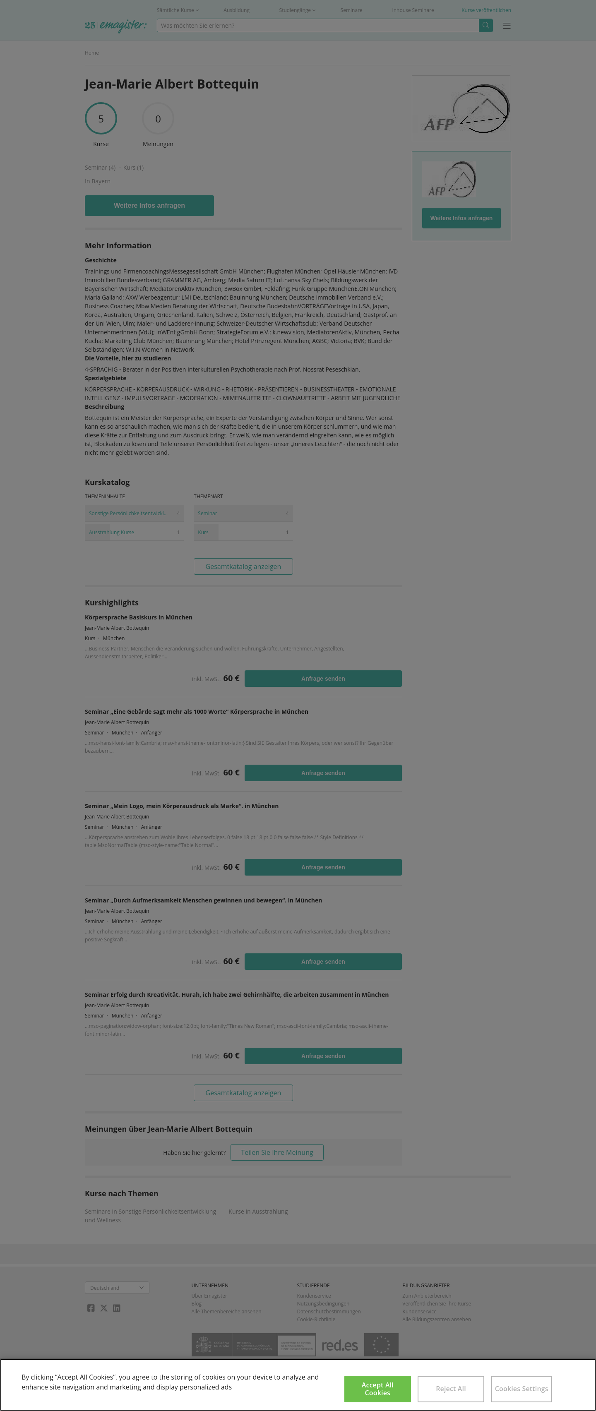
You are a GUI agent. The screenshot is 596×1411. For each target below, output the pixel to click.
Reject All (451, 1388)
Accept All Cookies (378, 1388)
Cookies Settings (521, 1388)
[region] (298, 1385)
